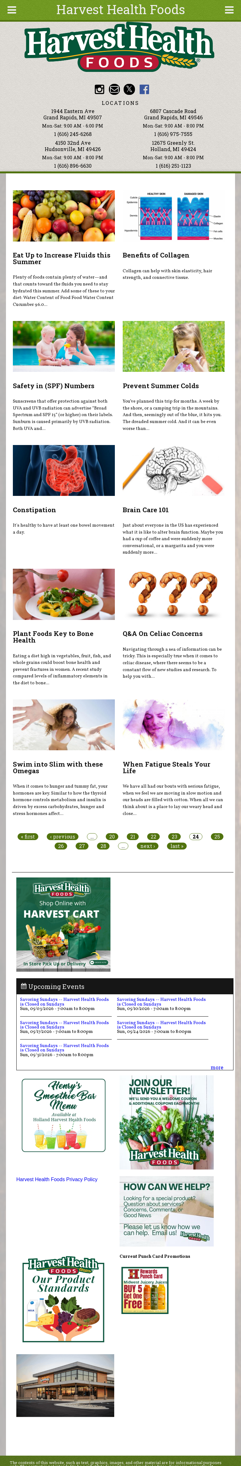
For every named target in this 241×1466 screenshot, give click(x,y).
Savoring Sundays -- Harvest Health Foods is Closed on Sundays (64, 1001)
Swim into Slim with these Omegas (58, 767)
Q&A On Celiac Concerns (163, 633)
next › (147, 846)
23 (174, 836)
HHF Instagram (99, 89)
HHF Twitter (129, 89)
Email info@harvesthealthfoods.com (114, 89)
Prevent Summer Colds (161, 385)
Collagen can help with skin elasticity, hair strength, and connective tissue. (167, 274)
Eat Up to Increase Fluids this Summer (61, 258)
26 (61, 846)
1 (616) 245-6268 (73, 134)
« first (28, 836)
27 (82, 846)
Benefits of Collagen (156, 255)
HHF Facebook (144, 89)
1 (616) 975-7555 (173, 134)
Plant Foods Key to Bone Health (53, 636)
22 (153, 836)
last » (176, 846)
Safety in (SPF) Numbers (53, 385)
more (217, 1067)
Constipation (34, 509)
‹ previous (62, 836)
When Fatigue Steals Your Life (166, 767)
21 (132, 836)
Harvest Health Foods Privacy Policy (57, 1179)
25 (217, 836)
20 (112, 836)
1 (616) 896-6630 (73, 165)
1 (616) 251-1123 (173, 165)
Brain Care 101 (146, 509)
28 (103, 846)
